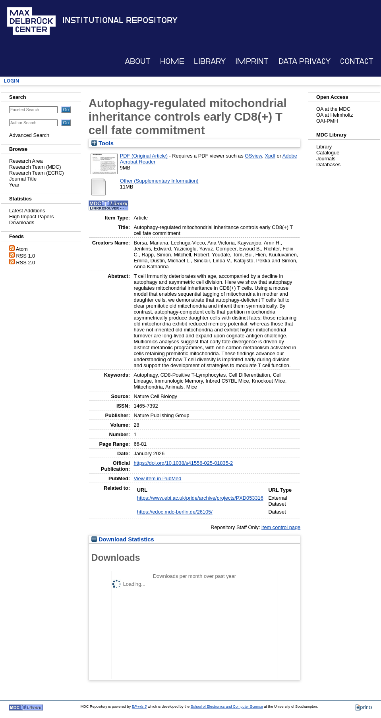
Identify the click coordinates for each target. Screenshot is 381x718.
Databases (328, 164)
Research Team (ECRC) (36, 173)
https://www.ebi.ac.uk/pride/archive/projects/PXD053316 (200, 498)
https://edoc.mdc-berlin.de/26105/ (175, 512)
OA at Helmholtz (334, 115)
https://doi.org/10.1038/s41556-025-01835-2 (183, 463)
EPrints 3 (139, 706)
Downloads (21, 222)
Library (210, 61)
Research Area (26, 161)
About (138, 61)
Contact (356, 61)
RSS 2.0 (25, 263)
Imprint (252, 61)
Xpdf (270, 156)
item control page (280, 527)
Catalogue (327, 153)
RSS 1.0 (25, 256)
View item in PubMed (157, 478)
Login (11, 80)
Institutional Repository (120, 20)
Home (172, 61)
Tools (102, 143)
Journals (325, 159)
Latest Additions (27, 211)
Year (14, 185)
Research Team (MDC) (35, 167)
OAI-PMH (327, 121)
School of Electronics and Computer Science (227, 706)
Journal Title (23, 179)
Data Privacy (304, 61)
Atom (22, 249)
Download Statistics (122, 539)
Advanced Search (29, 135)
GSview (253, 156)
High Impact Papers (31, 216)
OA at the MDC (333, 109)
